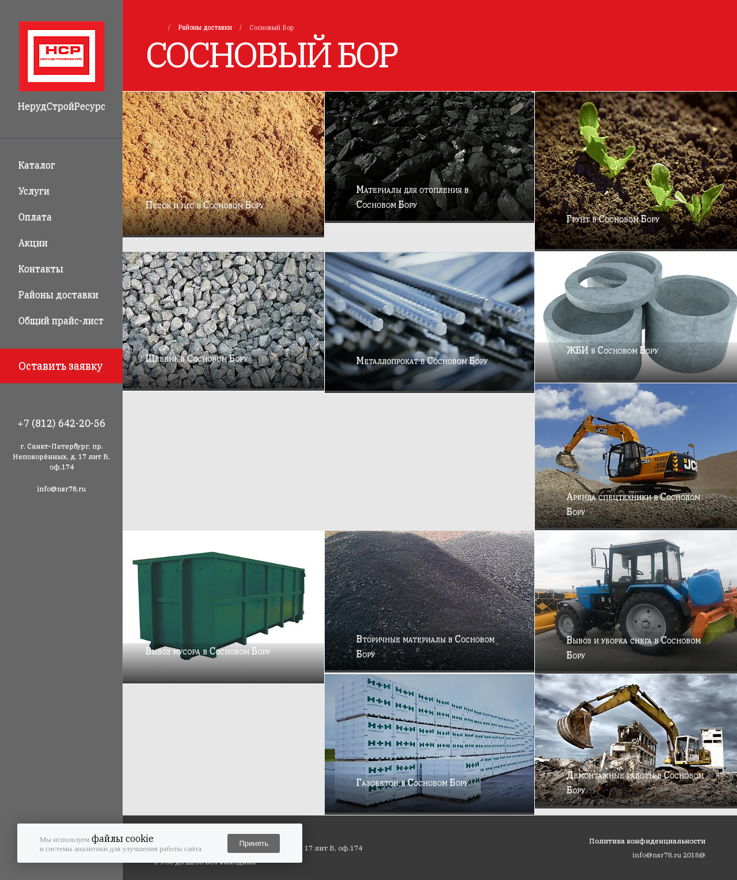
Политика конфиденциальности (647, 840)
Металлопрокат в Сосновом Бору (422, 360)
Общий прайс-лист (61, 320)
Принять (253, 843)
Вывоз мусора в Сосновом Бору (208, 650)
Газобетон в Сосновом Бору (412, 782)
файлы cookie (123, 838)
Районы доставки (58, 294)
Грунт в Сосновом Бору (613, 218)
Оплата (35, 216)
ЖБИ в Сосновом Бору (612, 350)
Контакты (40, 268)
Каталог (36, 165)
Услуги (34, 191)
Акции (33, 242)
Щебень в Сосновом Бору (197, 358)
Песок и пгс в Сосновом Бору (205, 204)
